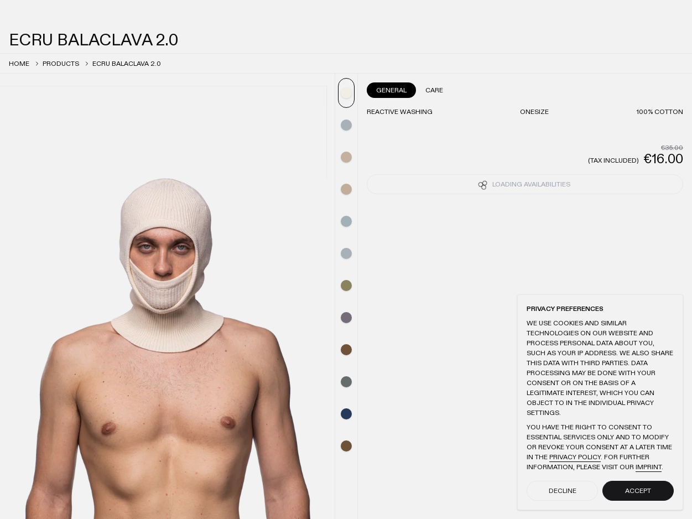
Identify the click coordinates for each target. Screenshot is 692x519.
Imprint (649, 467)
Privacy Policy (575, 457)
